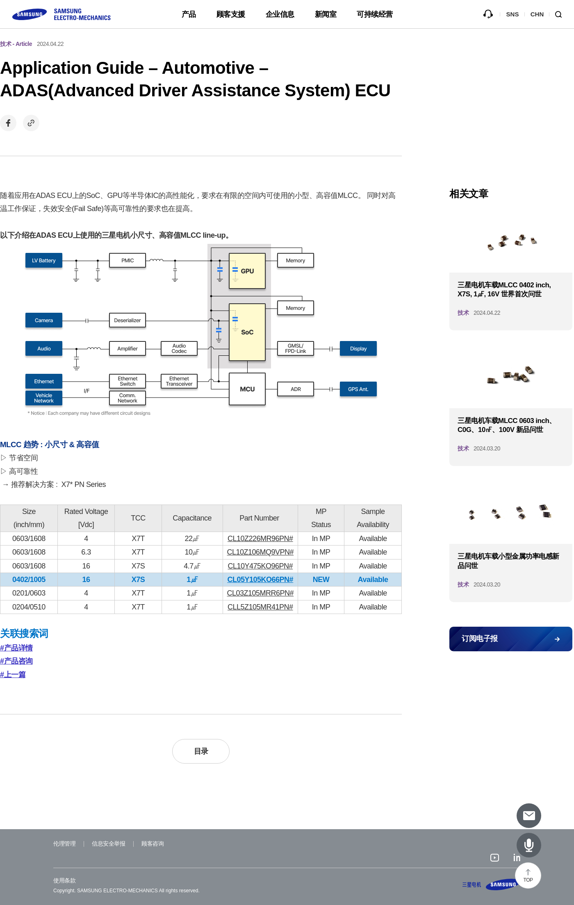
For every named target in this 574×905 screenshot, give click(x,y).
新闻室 (326, 14)
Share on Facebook (8, 123)
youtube (494, 859)
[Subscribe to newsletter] (529, 815)
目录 (201, 751)
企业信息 (280, 14)
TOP (528, 880)
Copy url (31, 123)
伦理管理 (64, 843)
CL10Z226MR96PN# (260, 538)
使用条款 (64, 880)
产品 (189, 14)
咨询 (488, 14)
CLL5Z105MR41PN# (260, 607)
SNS (512, 14)
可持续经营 (375, 14)
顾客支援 (230, 14)
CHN (537, 14)
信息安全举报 (108, 843)
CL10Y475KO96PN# (260, 566)
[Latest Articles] (529, 845)
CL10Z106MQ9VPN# (260, 552)
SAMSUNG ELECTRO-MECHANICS (491, 884)
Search (561, 14)
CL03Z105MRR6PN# (260, 593)
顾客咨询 (152, 843)
